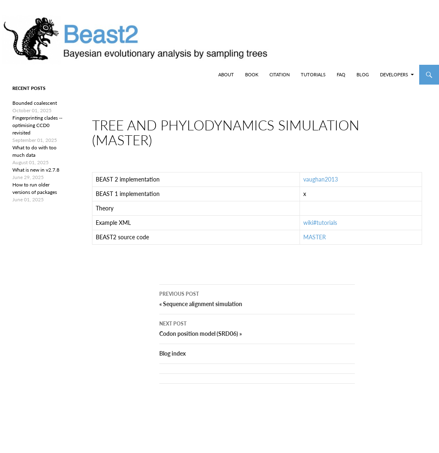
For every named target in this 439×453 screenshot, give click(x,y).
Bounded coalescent (34, 103)
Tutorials (313, 74)
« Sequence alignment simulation (257, 311)
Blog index (172, 366)
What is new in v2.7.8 (35, 170)
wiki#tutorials (320, 229)
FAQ (341, 74)
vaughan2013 (320, 185)
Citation (279, 74)
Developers (394, 74)
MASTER (314, 243)
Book (251, 74)
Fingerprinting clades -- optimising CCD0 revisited (37, 125)
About (226, 74)
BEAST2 (48, 75)
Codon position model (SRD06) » (257, 341)
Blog (362, 74)
